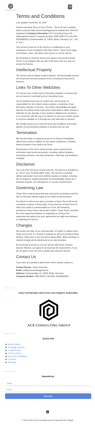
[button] (70, 7)
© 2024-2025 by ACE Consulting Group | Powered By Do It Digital (47, 420)
